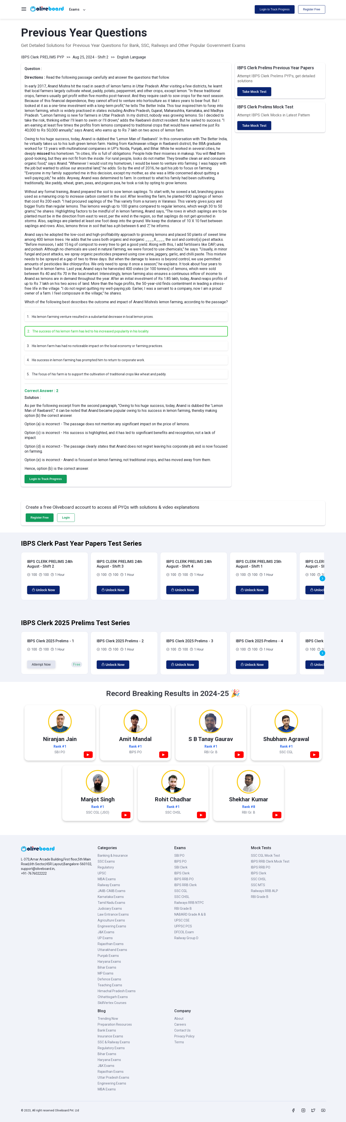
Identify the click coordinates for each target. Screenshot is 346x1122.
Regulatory (106, 867)
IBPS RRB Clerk (185, 885)
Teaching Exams (110, 985)
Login (66, 517)
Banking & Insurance (113, 855)
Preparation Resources (115, 1024)
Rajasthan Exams (111, 944)
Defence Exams (109, 979)
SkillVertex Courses (112, 1003)
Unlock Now (43, 590)
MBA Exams (107, 879)
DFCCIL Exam (184, 932)
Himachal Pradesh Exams (117, 991)
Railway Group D (186, 938)
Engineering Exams (112, 926)
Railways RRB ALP (264, 891)
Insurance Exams (110, 1036)
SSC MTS (258, 885)
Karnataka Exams (111, 897)
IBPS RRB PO (184, 879)
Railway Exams (109, 885)
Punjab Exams (108, 956)
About (178, 1018)
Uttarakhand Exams (112, 950)
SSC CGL (180, 891)
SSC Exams (106, 861)
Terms (179, 1042)
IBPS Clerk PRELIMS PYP (42, 57)
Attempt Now (41, 664)
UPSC (102, 873)
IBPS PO (180, 861)
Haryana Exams (109, 961)
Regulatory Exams (111, 1048)
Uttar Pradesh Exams (113, 1077)
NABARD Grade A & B (190, 914)
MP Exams (105, 973)
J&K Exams (106, 932)
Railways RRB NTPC (189, 903)
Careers (180, 1024)
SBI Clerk (181, 867)
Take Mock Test (254, 92)
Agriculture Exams (111, 920)
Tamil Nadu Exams (111, 903)
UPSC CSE (182, 920)
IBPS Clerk (182, 873)
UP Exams (105, 938)
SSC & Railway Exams (114, 1042)
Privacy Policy (184, 1036)
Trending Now (108, 1018)
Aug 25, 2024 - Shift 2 (90, 57)
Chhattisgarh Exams (113, 997)
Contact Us (182, 1030)
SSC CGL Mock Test (265, 855)
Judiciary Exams (110, 908)
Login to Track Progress (275, 9)
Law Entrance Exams (113, 914)
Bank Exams (107, 1030)
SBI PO (179, 855)
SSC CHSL (181, 897)
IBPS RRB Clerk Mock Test (270, 861)
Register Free (311, 9)
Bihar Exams (107, 967)
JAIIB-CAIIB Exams (111, 891)
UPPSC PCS (183, 926)
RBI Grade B (183, 908)
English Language (131, 57)
